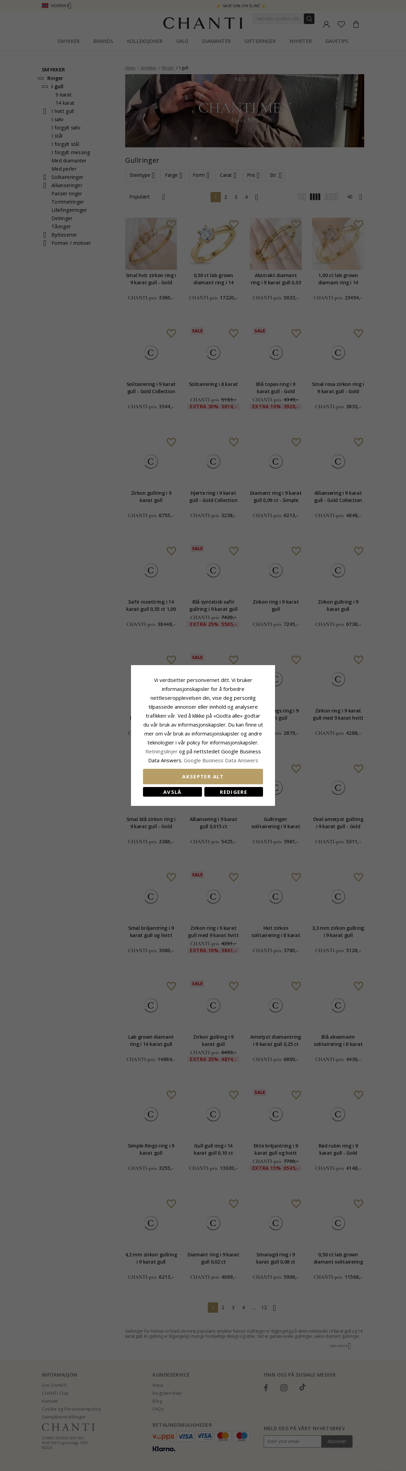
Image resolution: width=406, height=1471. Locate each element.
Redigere (233, 791)
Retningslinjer (162, 751)
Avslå (172, 791)
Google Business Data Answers (221, 760)
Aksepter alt (203, 776)
